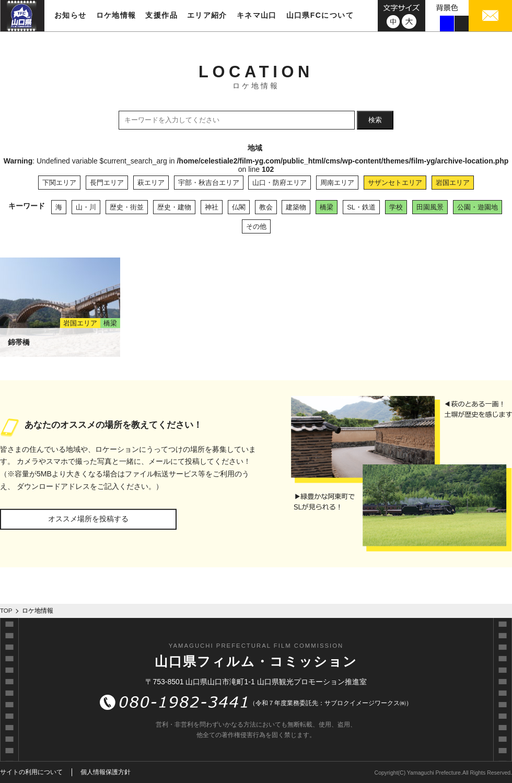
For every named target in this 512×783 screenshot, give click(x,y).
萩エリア (151, 182)
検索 (375, 120)
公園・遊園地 (477, 207)
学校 (396, 207)
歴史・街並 (127, 207)
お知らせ (70, 15)
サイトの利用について (31, 772)
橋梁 (326, 207)
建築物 (296, 207)
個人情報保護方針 (105, 772)
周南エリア (337, 182)
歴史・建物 (174, 207)
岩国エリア (453, 182)
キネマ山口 (257, 15)
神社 (211, 207)
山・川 (86, 207)
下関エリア (59, 182)
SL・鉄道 (361, 207)
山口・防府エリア (279, 182)
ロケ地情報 (116, 15)
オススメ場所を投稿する (88, 519)
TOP (6, 610)
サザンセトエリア (395, 182)
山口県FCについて (320, 15)
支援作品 (161, 15)
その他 (256, 226)
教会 (266, 207)
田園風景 (430, 207)
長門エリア (107, 182)
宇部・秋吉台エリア (208, 182)
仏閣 (239, 207)
